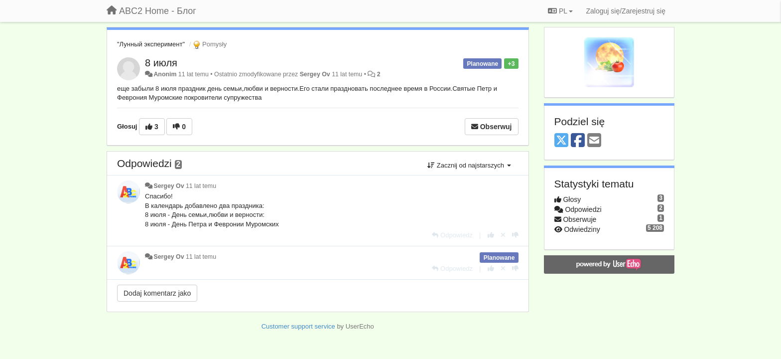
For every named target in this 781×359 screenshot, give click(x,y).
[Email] (594, 141)
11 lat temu (201, 185)
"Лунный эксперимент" (151, 44)
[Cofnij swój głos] (503, 235)
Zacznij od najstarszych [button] (469, 165)
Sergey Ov (315, 74)
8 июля (161, 62)
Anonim (164, 74)
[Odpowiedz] (452, 235)
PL (560, 11)
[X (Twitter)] (561, 141)
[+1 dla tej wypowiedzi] (491, 235)
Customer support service (298, 326)
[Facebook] (578, 141)
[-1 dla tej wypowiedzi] (515, 235)
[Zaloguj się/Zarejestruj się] (625, 10)
